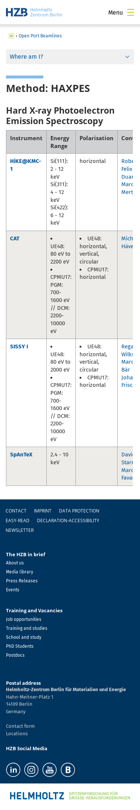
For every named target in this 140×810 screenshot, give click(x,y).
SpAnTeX (21, 454)
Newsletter (20, 530)
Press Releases (22, 580)
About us (15, 563)
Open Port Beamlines (40, 36)
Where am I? (26, 56)
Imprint (43, 511)
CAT (14, 238)
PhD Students (20, 646)
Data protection (79, 511)
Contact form (20, 726)
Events (12, 589)
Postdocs (15, 655)
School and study (23, 637)
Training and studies (26, 628)
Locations (17, 733)
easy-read (17, 520)
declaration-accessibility (68, 520)
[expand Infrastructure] (11, 36)
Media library (19, 572)
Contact (16, 511)
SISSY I (19, 346)
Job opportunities (23, 619)
